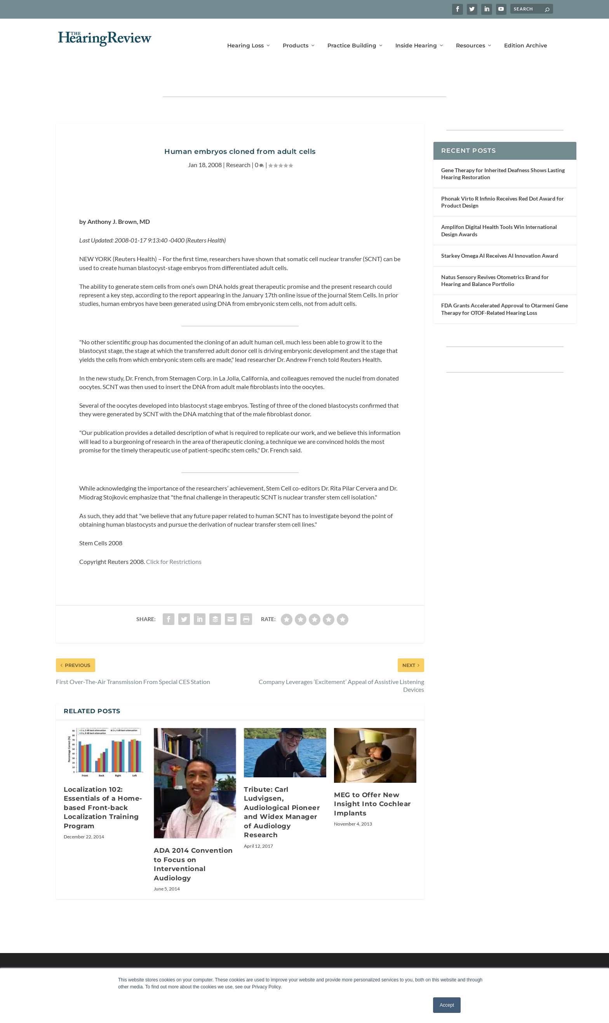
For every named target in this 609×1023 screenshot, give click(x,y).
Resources (470, 34)
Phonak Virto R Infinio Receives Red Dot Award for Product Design (502, 178)
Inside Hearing (416, 34)
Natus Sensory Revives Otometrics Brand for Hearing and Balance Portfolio (495, 256)
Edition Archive (525, 34)
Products (295, 34)
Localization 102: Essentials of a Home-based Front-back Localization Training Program (103, 783)
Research (238, 140)
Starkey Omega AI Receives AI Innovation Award (499, 231)
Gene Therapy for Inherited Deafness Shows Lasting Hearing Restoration (503, 149)
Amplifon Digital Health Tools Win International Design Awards (499, 206)
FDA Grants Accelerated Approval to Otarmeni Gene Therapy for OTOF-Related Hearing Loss (504, 285)
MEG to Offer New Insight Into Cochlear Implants (372, 780)
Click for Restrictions (174, 537)
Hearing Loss (245, 34)
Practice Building (351, 34)
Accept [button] (447, 1005)
